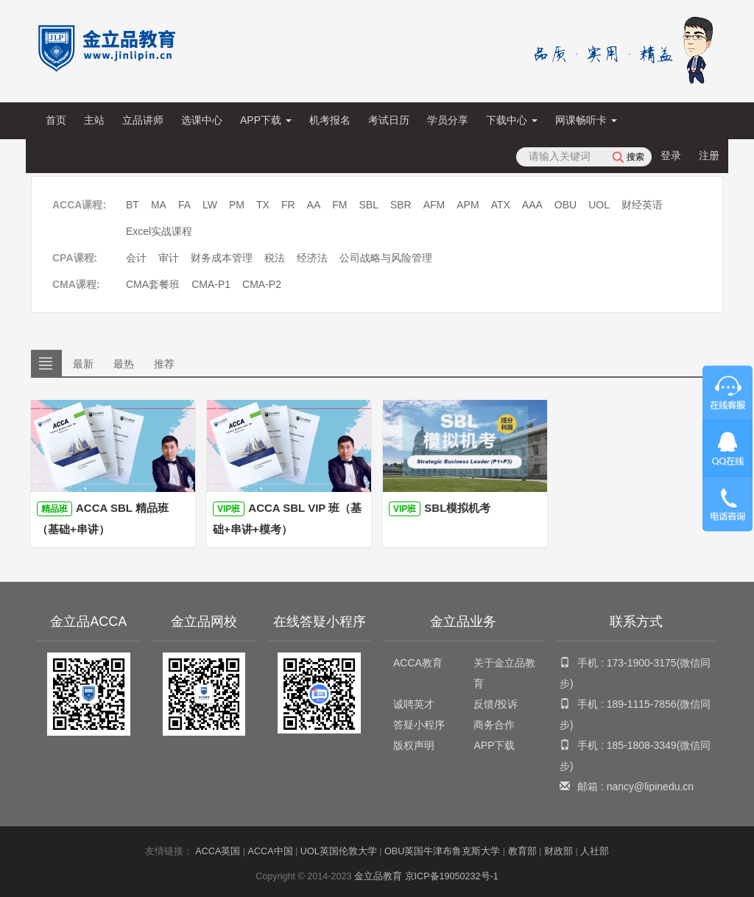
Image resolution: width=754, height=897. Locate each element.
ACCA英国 (217, 851)
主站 (94, 120)
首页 (56, 120)
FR (288, 205)
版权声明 (413, 745)
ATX (500, 205)
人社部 (594, 851)
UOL (599, 205)
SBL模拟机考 (439, 509)
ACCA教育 (418, 663)
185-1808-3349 (642, 745)
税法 (274, 258)
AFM (434, 205)
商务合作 (494, 725)
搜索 (635, 157)
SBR (401, 205)
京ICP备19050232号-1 (451, 876)
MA (158, 205)
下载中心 (512, 120)
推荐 (164, 364)
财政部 (558, 851)
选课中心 (201, 120)
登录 (670, 155)
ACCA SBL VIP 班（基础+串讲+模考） (287, 518)
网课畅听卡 (586, 120)
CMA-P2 (261, 284)
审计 (168, 258)
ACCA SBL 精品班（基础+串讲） (103, 518)
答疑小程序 (419, 725)
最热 (123, 364)
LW (209, 205)
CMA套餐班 (153, 284)
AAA (532, 205)
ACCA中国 (270, 851)
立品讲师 (142, 120)
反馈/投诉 (495, 704)
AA (314, 205)
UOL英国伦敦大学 (338, 851)
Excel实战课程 (159, 231)
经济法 (312, 258)
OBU (565, 205)
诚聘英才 (413, 704)
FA (184, 205)
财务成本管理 (222, 258)
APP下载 (266, 120)
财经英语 (642, 205)
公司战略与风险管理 (385, 258)
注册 (709, 155)
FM (339, 205)
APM (468, 205)
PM (236, 205)
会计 (136, 258)
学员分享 (447, 120)
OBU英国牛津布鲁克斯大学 (442, 851)
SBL (368, 205)
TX (262, 205)
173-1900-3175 (642, 663)
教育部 (522, 851)
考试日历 (388, 120)
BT (132, 205)
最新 (83, 364)
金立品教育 (378, 876)
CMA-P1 (210, 284)
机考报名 (329, 120)
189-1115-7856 (642, 704)
